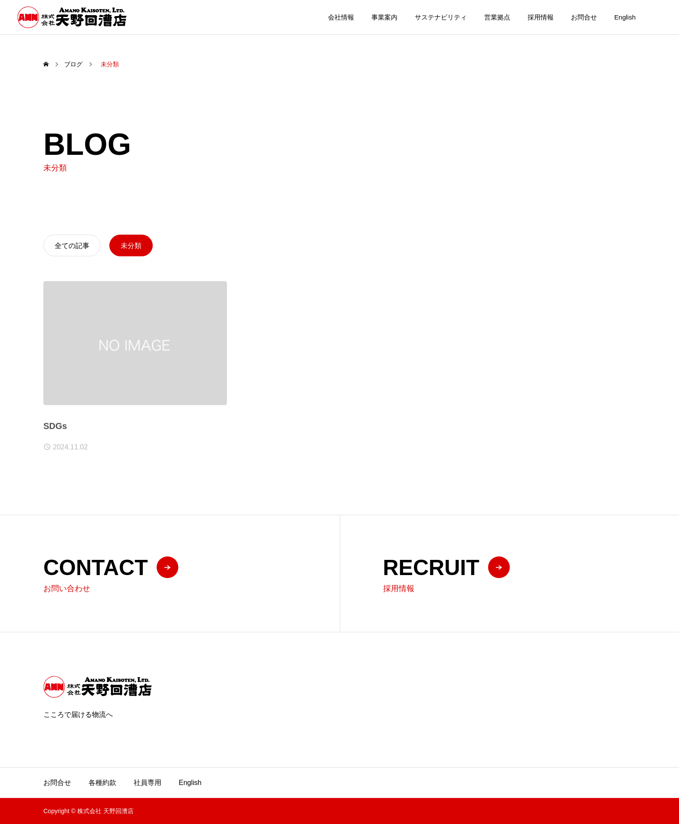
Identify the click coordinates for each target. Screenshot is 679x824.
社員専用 (147, 782)
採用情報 (541, 17)
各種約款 (102, 782)
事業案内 (384, 17)
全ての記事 (72, 245)
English (625, 17)
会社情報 (341, 17)
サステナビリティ (441, 17)
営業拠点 (497, 17)
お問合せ (584, 17)
